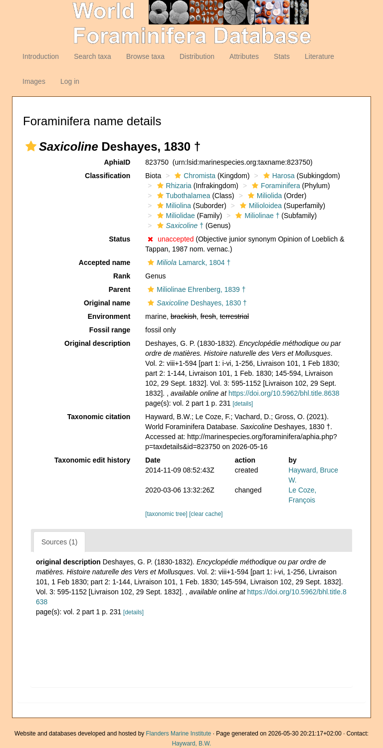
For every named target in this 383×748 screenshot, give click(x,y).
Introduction (40, 56)
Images (33, 81)
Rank (121, 276)
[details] (242, 403)
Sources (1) (59, 542)
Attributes (244, 56)
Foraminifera (274, 186)
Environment (109, 316)
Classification (107, 176)
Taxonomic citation (99, 417)
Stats (282, 56)
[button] (31, 146)
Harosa (278, 176)
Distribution (197, 56)
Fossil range (109, 330)
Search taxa (92, 56)
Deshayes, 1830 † (196, 303)
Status (120, 239)
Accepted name (104, 262)
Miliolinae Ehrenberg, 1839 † (195, 289)
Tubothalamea (182, 196)
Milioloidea (259, 206)
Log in (69, 81)
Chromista (193, 176)
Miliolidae (175, 216)
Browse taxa (145, 56)
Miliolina (173, 206)
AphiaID (117, 162)
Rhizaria (173, 186)
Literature (319, 56)
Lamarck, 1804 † (187, 262)
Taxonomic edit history (92, 460)
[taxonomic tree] (166, 513)
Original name (107, 303)
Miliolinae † (256, 216)
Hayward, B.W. (191, 743)
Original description (97, 343)
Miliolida (263, 196)
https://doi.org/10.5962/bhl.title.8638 (284, 393)
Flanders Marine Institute (178, 733)
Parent (120, 289)
